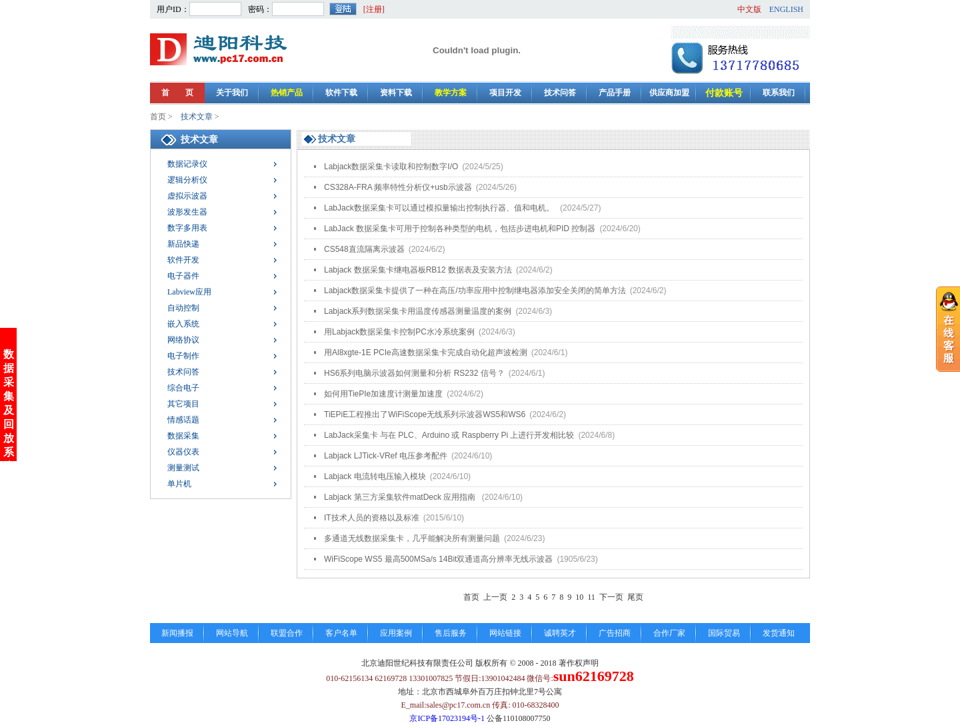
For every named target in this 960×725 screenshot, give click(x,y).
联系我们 (779, 92)
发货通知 (779, 633)
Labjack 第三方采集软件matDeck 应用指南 (423, 497)
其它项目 (183, 403)
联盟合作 (287, 633)
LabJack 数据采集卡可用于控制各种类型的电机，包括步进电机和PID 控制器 (482, 228)
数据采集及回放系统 (8, 404)
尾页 (635, 597)
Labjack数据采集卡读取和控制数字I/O (413, 166)
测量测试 (183, 467)
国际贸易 (724, 633)
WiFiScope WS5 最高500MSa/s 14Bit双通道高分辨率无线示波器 (461, 559)
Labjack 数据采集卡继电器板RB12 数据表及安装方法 (438, 270)
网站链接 (505, 633)
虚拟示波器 (187, 196)
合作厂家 (669, 633)
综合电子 (183, 387)
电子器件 (183, 276)
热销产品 (287, 92)
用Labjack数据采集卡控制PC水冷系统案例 (419, 332)
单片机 (179, 483)
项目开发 (505, 92)
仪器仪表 (183, 451)
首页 (158, 116)
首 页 (177, 92)
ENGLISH (786, 9)
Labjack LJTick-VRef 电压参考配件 (408, 455)
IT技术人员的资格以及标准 (394, 517)
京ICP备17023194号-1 (447, 718)
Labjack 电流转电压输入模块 (397, 476)
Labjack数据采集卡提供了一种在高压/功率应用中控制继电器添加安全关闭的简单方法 (495, 290)
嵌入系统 (183, 324)
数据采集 (183, 435)
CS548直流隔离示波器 (384, 249)
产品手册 (615, 92)
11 (591, 597)
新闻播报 (177, 633)
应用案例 (396, 633)
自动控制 (183, 308)
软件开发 (183, 260)
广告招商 (615, 633)
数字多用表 (187, 228)
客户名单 (341, 633)
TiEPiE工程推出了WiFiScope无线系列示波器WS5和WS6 (445, 414)
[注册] (374, 9)
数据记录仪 (187, 164)
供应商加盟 (669, 92)
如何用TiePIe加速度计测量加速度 (403, 393)
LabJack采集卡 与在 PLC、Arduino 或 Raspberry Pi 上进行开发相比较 (469, 435)
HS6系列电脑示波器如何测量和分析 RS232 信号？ (434, 373)
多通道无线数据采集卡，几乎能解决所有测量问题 (434, 538)
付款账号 (724, 93)
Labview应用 (189, 292)
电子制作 (183, 356)
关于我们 (232, 92)
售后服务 (451, 633)
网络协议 (183, 340)
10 (579, 597)
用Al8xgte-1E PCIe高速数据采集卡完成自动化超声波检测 (445, 352)
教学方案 (451, 92)
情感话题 (183, 419)
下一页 (611, 597)
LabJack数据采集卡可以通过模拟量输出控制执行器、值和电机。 (462, 208)
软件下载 (341, 92)
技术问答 (560, 92)
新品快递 (183, 244)
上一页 (495, 597)
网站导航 (232, 633)
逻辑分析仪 (187, 180)
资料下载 (396, 92)
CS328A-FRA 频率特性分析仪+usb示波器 (420, 187)
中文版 (749, 9)
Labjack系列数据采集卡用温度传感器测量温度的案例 (438, 311)
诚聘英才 (560, 633)
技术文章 (197, 116)
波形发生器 (187, 212)
